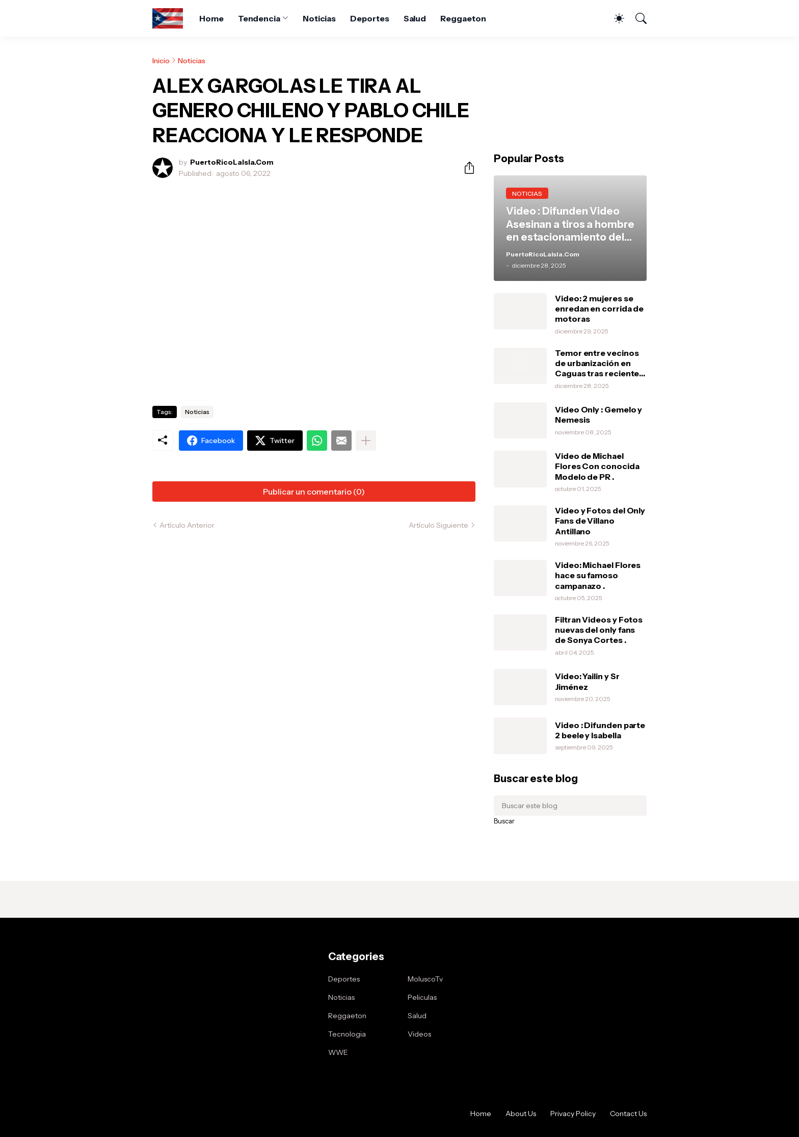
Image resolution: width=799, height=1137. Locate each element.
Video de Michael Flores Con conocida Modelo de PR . (597, 466)
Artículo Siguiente (438, 525)
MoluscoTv (425, 979)
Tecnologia (347, 1034)
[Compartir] (465, 168)
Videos (419, 1034)
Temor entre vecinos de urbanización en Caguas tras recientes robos (599, 363)
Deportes (369, 18)
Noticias (319, 18)
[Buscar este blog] (570, 805)
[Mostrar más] (366, 440)
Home (211, 18)
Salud (415, 18)
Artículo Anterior (187, 525)
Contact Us (628, 1113)
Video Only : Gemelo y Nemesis (598, 414)
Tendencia (259, 18)
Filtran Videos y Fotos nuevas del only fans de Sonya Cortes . (599, 629)
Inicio (161, 60)
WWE (338, 1052)
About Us (520, 1113)
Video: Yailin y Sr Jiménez (587, 681)
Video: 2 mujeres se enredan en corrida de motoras (599, 308)
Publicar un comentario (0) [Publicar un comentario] (314, 491)
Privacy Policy (573, 1113)
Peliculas (422, 997)
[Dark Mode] (614, 18)
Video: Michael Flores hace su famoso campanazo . (598, 575)
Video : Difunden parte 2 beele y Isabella (600, 730)
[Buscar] (636, 18)
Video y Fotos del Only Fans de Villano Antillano (600, 520)
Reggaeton (463, 18)
